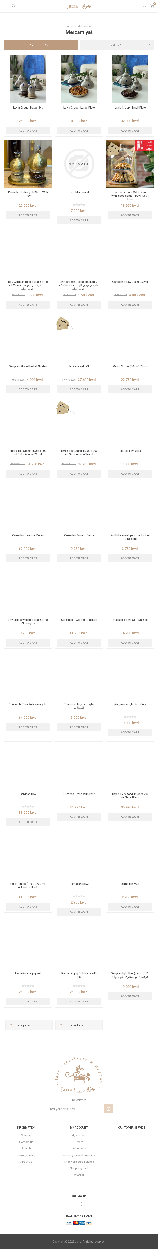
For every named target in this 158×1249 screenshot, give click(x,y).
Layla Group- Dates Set (28, 107)
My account (79, 1135)
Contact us (26, 1142)
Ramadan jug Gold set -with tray (79, 975)
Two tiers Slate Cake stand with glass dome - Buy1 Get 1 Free (130, 195)
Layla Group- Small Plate (130, 107)
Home (69, 26)
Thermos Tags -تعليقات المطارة (79, 706)
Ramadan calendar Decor (28, 535)
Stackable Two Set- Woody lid (28, 704)
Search (26, 1148)
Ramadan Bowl (79, 883)
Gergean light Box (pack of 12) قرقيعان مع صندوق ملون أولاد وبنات (130, 977)
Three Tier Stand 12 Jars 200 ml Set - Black (130, 795)
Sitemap (26, 1135)
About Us (26, 1161)
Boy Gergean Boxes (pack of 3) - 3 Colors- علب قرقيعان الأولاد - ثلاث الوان (28, 285)
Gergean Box (28, 794)
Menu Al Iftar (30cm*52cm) (130, 366)
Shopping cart (79, 1168)
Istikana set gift (79, 366)
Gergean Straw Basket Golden (28, 366)
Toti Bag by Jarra (130, 451)
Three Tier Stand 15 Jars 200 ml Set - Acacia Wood (27, 452)
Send (108, 1108)
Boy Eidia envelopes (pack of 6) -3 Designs (28, 621)
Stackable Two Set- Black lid (79, 619)
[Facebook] (75, 1204)
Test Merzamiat (79, 192)
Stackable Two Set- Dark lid (130, 619)
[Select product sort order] (117, 45)
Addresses (79, 1148)
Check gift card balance (79, 1161)
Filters (42, 45)
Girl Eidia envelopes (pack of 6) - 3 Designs (130, 537)
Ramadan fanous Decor (79, 535)
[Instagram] (83, 1204)
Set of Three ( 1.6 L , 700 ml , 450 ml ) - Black (28, 885)
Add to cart (28, 130)
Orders (79, 1142)
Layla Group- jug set (28, 973)
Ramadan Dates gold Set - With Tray (28, 193)
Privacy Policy (26, 1155)
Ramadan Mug (130, 883)
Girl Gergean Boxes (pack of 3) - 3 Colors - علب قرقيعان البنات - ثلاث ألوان (79, 285)
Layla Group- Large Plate (79, 107)
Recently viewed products (79, 1155)
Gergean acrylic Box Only (130, 704)
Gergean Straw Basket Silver (130, 282)
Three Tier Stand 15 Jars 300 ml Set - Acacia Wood (79, 452)
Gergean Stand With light (79, 794)
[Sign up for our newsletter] (74, 1108)
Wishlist (79, 1175)
